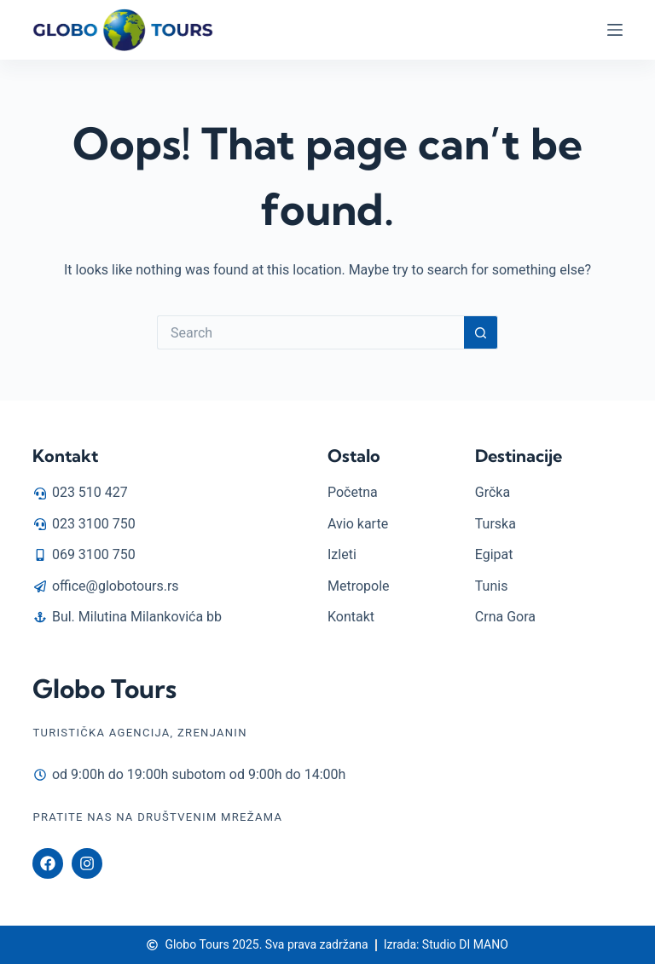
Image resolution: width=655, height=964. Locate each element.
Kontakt (65, 455)
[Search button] (481, 332)
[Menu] (615, 30)
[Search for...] (310, 332)
